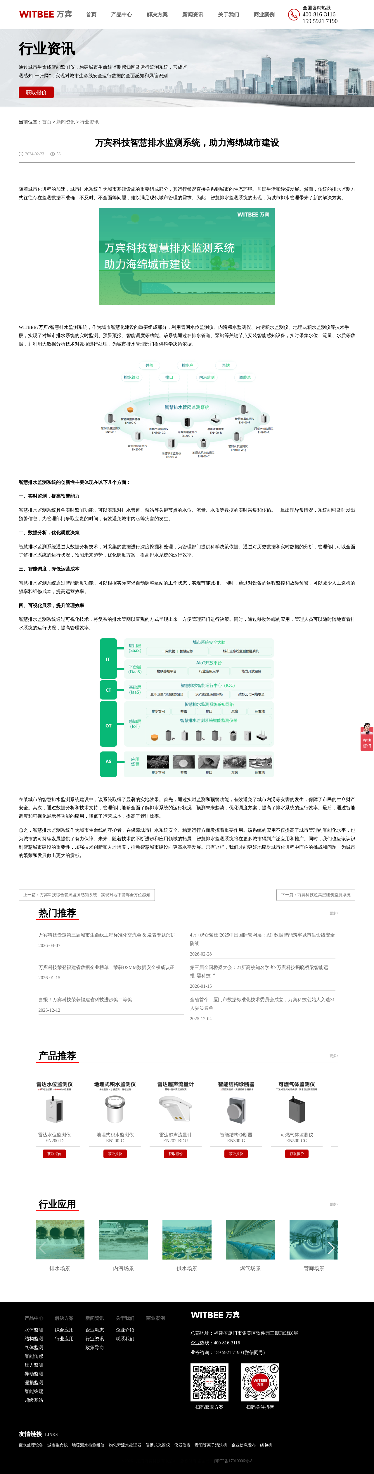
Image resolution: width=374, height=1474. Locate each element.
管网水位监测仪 (197, 327)
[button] (331, 1248)
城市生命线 (57, 1445)
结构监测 (34, 1338)
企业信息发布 (243, 1445)
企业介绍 (125, 1329)
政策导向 (94, 1347)
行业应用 (64, 1338)
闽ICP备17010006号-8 (233, 1461)
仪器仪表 (182, 1445)
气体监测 (34, 1347)
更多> (334, 913)
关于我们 (228, 15)
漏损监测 (34, 1382)
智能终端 (34, 1391)
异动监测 (34, 1373)
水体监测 (34, 1329)
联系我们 (125, 1338)
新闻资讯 (192, 15)
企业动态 (94, 1329)
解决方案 (157, 15)
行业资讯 (89, 121)
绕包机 (266, 1445)
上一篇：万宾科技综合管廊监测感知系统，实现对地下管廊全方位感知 (86, 895)
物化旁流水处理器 (125, 1445)
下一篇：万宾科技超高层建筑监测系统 (316, 895)
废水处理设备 (31, 1445)
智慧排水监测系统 (229, 197)
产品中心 (121, 15)
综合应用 (64, 1329)
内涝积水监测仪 (234, 327)
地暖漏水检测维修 (88, 1445)
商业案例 (264, 15)
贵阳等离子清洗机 (211, 1445)
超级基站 (34, 1400)
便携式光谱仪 (158, 1445)
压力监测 (34, 1365)
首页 (91, 15)
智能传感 (34, 1356)
